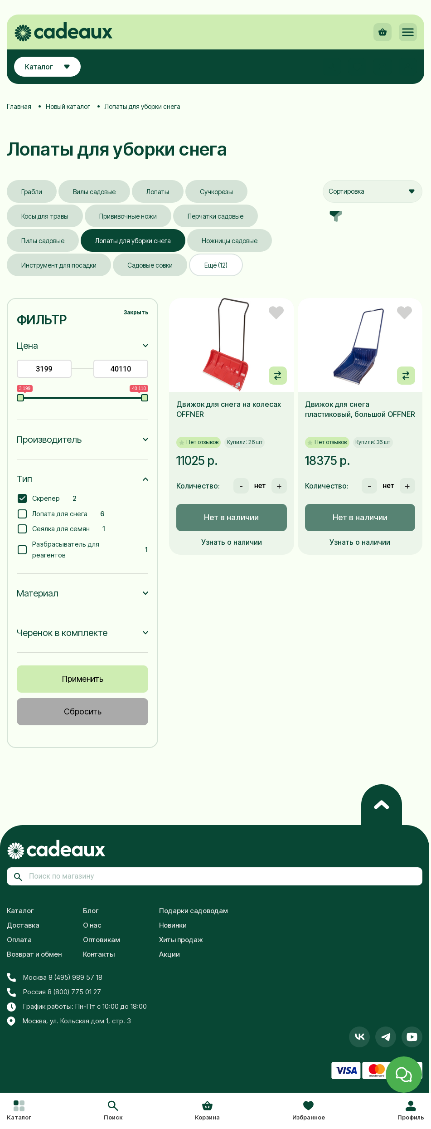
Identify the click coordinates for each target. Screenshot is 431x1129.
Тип (24, 479)
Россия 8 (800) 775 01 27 (54, 992)
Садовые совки (150, 265)
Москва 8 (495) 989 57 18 (54, 977)
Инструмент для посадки (59, 265)
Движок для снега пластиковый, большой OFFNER (360, 409)
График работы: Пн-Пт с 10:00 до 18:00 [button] (77, 1006)
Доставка (23, 925)
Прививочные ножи (128, 216)
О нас (92, 925)
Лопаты (157, 191)
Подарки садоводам (193, 910)
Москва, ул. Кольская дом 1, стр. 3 (69, 1021)
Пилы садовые (42, 240)
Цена (27, 345)
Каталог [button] (47, 66)
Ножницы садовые (229, 240)
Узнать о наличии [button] (231, 542)
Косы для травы (44, 216)
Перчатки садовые (215, 216)
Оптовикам (101, 939)
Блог (91, 910)
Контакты (99, 954)
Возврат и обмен (34, 954)
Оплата (19, 939)
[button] (113, 1111)
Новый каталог (68, 106)
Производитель (49, 439)
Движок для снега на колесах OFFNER (228, 409)
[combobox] (372, 191)
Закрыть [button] (136, 312)
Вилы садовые (94, 191)
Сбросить (83, 711)
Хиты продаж (181, 939)
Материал (37, 593)
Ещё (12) (216, 265)
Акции (169, 954)
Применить (82, 679)
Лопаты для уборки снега (133, 240)
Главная (19, 106)
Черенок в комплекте (62, 632)
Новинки (173, 925)
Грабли (31, 191)
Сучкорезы (216, 191)
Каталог (20, 910)
